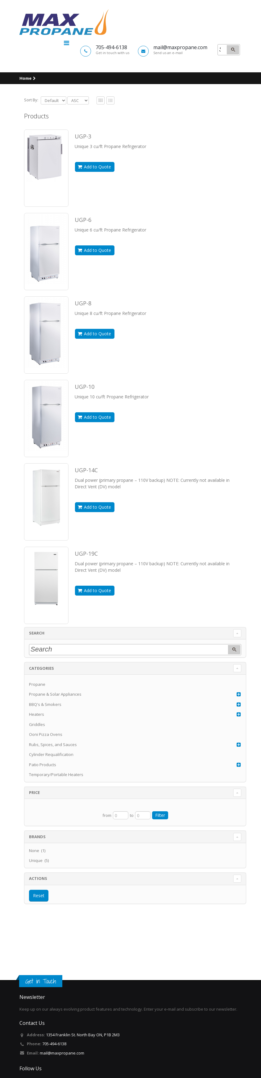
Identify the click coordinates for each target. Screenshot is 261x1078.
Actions (38, 909)
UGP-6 (83, 250)
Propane (37, 715)
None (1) (37, 881)
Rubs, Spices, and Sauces (53, 775)
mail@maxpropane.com (62, 1053)
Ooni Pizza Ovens (45, 765)
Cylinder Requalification (51, 785)
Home (25, 109)
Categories (41, 699)
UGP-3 (83, 167)
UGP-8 (83, 333)
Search (36, 663)
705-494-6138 (54, 1043)
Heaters (36, 745)
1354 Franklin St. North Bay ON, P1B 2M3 (83, 1035)
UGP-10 (84, 417)
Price (34, 823)
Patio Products (42, 795)
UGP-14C (86, 500)
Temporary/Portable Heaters (56, 805)
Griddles (37, 755)
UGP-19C (86, 584)
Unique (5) (39, 891)
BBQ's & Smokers (45, 735)
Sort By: (31, 130)
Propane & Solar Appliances (55, 725)
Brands (37, 867)
